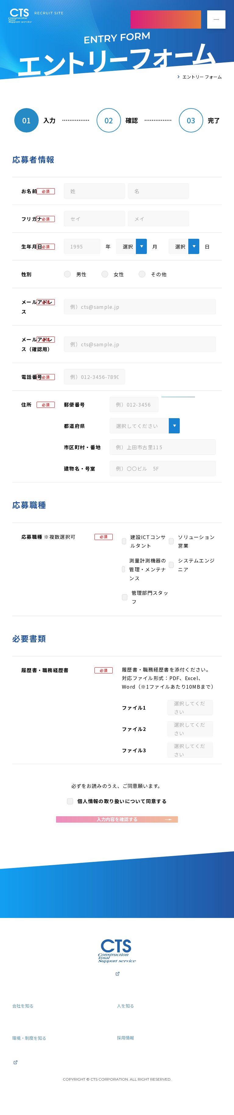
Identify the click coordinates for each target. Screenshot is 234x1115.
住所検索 (178, 404)
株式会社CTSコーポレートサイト (117, 987)
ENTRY (166, 19)
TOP (170, 77)
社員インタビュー (136, 1028)
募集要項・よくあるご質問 (146, 1060)
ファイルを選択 (194, 707)
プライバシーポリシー (81, 785)
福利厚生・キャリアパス (39, 1061)
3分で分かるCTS (30, 1028)
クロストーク (131, 1037)
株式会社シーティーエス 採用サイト (35, 16)
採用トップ (24, 1005)
